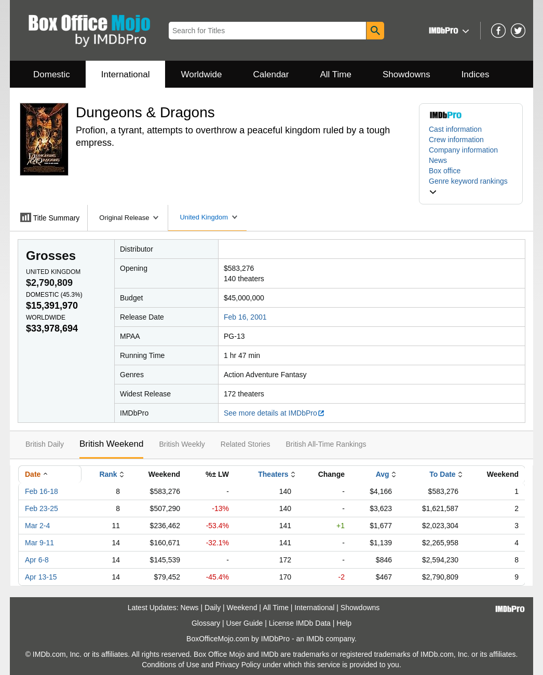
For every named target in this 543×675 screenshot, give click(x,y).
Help (343, 623)
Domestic (51, 74)
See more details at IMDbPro (274, 413)
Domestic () (54, 294)
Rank (108, 474)
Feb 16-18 (41, 491)
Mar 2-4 (37, 525)
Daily (213, 607)
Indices (475, 74)
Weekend (242, 607)
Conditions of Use (170, 664)
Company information (463, 150)
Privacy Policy (238, 664)
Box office (444, 171)
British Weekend (111, 444)
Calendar (271, 74)
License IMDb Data (300, 623)
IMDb (314, 639)
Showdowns (406, 74)
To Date (442, 474)
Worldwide (201, 74)
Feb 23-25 (41, 508)
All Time (335, 74)
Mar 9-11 (39, 543)
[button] (448, 30)
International (125, 74)
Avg (382, 474)
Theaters (273, 474)
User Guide (244, 623)
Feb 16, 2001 (245, 317)
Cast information (455, 129)
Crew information (456, 139)
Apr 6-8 (37, 560)
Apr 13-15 (41, 577)
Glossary (206, 623)
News (438, 160)
